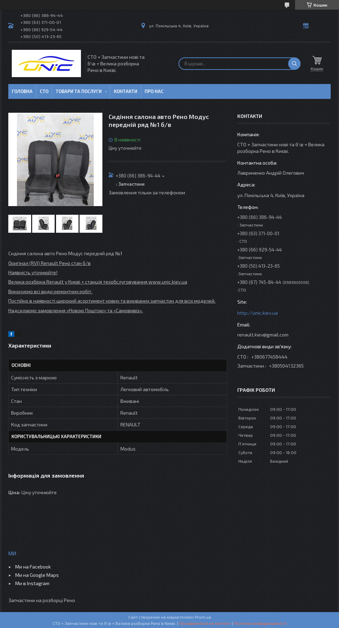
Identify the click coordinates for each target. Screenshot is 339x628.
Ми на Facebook (33, 567)
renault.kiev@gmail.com (262, 335)
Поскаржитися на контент (205, 623)
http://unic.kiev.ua (257, 313)
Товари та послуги (79, 91)
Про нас (154, 91)
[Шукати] (294, 63)
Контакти (125, 91)
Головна (22, 91)
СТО (44, 91)
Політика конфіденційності (260, 623)
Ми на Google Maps (37, 575)
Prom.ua (203, 617)
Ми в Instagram (32, 583)
